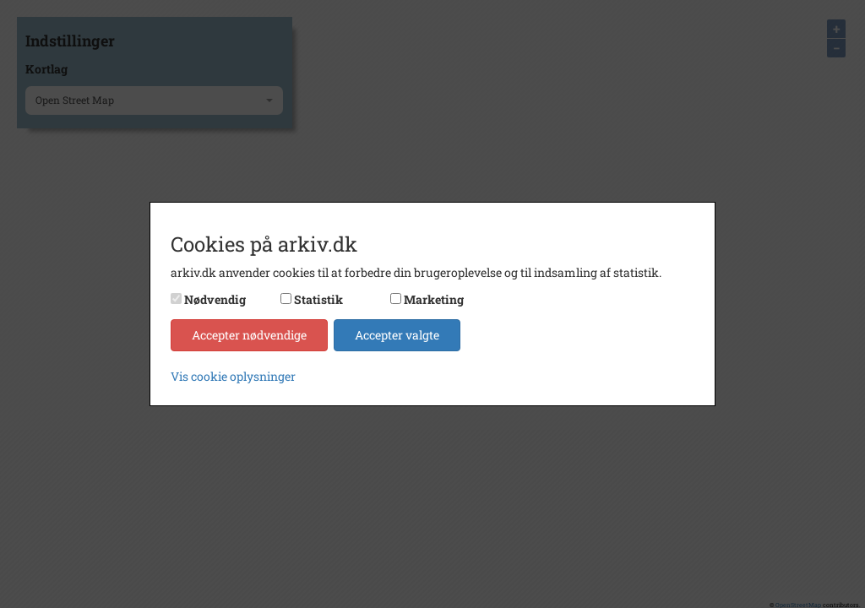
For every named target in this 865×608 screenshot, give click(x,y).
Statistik (318, 299)
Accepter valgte (397, 335)
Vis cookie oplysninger (233, 376)
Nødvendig (215, 299)
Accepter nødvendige (249, 335)
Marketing (434, 299)
